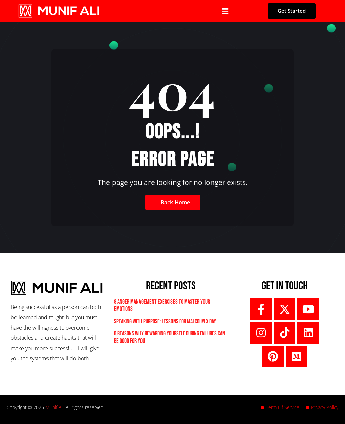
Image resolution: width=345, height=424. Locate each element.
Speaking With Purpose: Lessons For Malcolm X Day (165, 321)
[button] (225, 10)
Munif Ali (54, 407)
